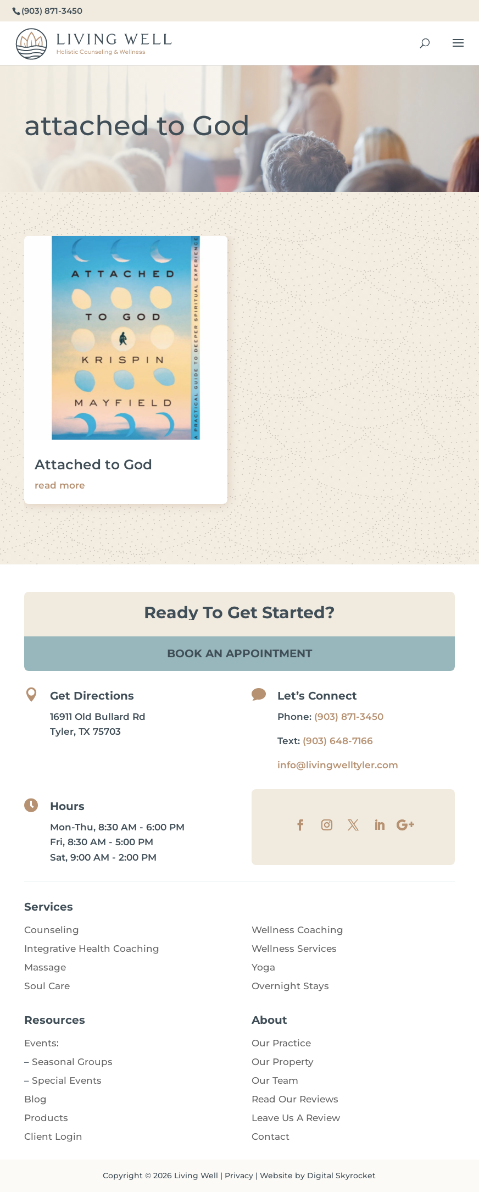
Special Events (67, 1080)
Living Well (196, 1175)
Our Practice (281, 1043)
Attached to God (93, 464)
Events (40, 1043)
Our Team (275, 1080)
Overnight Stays (290, 985)
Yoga (263, 967)
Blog (35, 1099)
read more (60, 485)
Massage (45, 967)
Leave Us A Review (296, 1117)
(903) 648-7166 (338, 740)
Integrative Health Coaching (91, 948)
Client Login (53, 1136)
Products (46, 1117)
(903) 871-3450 (348, 716)
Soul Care (47, 985)
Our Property (283, 1061)
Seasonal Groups (72, 1061)
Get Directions (92, 695)
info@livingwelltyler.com (337, 764)
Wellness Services (294, 948)
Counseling (51, 929)
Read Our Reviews (295, 1099)
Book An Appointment (239, 653)
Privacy (239, 1175)
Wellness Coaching (297, 929)
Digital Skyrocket (341, 1175)
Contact (270, 1136)
